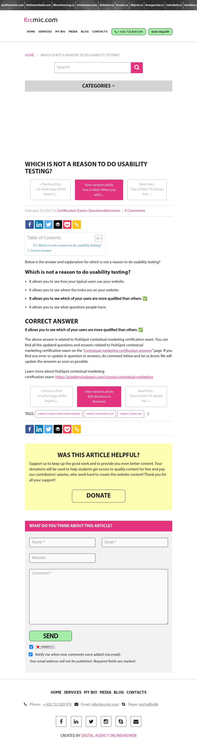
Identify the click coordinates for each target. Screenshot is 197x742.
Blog (85, 31)
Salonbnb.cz (174, 5)
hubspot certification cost (100, 414)
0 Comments (135, 211)
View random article (99, 185)
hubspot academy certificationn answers (59, 414)
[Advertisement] (98, 127)
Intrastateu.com (87, 5)
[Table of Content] (98, 238)
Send (50, 636)
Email (96, 705)
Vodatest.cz (106, 5)
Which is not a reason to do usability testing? (69, 245)
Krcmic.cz (122, 5)
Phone (48, 705)
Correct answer (40, 251)
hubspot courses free (131, 414)
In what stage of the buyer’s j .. (50, 189)
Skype (140, 705)
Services (45, 31)
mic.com (41, 20)
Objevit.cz (136, 5)
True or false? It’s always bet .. (147, 189)
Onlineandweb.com (38, 5)
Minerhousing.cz (63, 5)
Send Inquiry (160, 31)
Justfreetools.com (12, 5)
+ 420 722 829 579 (129, 31)
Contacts (100, 31)
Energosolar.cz (154, 5)
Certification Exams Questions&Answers (88, 211)
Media (73, 31)
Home (31, 31)
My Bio (60, 31)
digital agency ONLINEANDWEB (109, 736)
